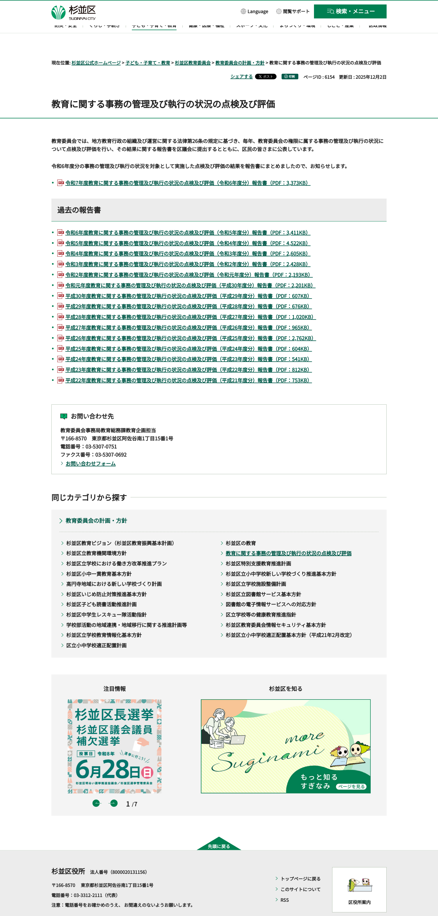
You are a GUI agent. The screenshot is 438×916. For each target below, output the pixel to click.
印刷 (292, 60)
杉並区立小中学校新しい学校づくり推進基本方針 (281, 557)
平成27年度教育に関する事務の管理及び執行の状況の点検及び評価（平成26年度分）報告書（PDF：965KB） (188, 311)
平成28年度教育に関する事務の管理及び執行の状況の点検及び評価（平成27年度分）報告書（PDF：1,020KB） (190, 300)
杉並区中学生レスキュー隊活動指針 (106, 598)
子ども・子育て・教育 (147, 46)
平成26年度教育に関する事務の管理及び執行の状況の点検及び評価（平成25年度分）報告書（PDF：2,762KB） (190, 321)
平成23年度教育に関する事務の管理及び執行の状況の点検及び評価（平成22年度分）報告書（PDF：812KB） (188, 353)
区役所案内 (359, 885)
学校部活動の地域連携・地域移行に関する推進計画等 (126, 608)
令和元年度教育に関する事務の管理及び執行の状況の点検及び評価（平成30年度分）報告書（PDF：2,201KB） (190, 269)
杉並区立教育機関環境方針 (96, 537)
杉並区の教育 (241, 526)
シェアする (241, 60)
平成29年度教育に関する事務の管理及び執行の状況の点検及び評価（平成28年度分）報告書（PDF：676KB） (188, 290)
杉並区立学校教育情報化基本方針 (104, 618)
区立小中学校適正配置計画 (96, 629)
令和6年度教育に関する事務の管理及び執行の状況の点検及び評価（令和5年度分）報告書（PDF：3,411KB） (188, 216)
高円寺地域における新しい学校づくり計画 (114, 567)
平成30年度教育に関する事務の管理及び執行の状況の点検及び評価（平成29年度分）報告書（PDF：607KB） (188, 279)
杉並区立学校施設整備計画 (256, 567)
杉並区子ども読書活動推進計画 (101, 588)
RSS (284, 884)
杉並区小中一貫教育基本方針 (99, 557)
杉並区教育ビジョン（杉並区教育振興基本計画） (121, 526)
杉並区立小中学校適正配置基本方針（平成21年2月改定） (290, 618)
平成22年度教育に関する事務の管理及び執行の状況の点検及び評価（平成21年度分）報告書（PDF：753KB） (188, 364)
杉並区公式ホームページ (96, 46)
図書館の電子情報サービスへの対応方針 (271, 588)
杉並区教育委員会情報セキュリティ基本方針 (276, 608)
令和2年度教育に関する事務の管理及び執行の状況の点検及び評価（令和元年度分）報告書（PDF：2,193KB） (189, 258)
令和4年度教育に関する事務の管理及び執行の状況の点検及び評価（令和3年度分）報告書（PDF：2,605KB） (188, 237)
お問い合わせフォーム (91, 447)
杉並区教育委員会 (193, 46)
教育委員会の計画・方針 (240, 46)
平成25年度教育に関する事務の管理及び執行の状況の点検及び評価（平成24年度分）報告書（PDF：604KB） (188, 332)
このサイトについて (300, 873)
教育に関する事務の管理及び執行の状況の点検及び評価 (288, 537)
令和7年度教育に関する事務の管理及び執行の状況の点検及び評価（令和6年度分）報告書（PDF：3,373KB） (188, 166)
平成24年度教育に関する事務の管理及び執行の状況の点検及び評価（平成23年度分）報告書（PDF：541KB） (188, 343)
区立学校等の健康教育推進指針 (261, 598)
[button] (254, 11)
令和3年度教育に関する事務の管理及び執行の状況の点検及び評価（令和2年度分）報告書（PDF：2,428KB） (188, 248)
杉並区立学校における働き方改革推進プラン (116, 547)
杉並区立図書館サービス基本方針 (263, 577)
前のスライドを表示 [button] (96, 787)
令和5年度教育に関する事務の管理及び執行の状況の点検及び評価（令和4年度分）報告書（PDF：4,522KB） (188, 226)
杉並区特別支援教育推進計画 (258, 547)
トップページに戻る (300, 862)
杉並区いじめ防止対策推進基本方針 (106, 577)
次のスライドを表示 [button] (114, 787)
